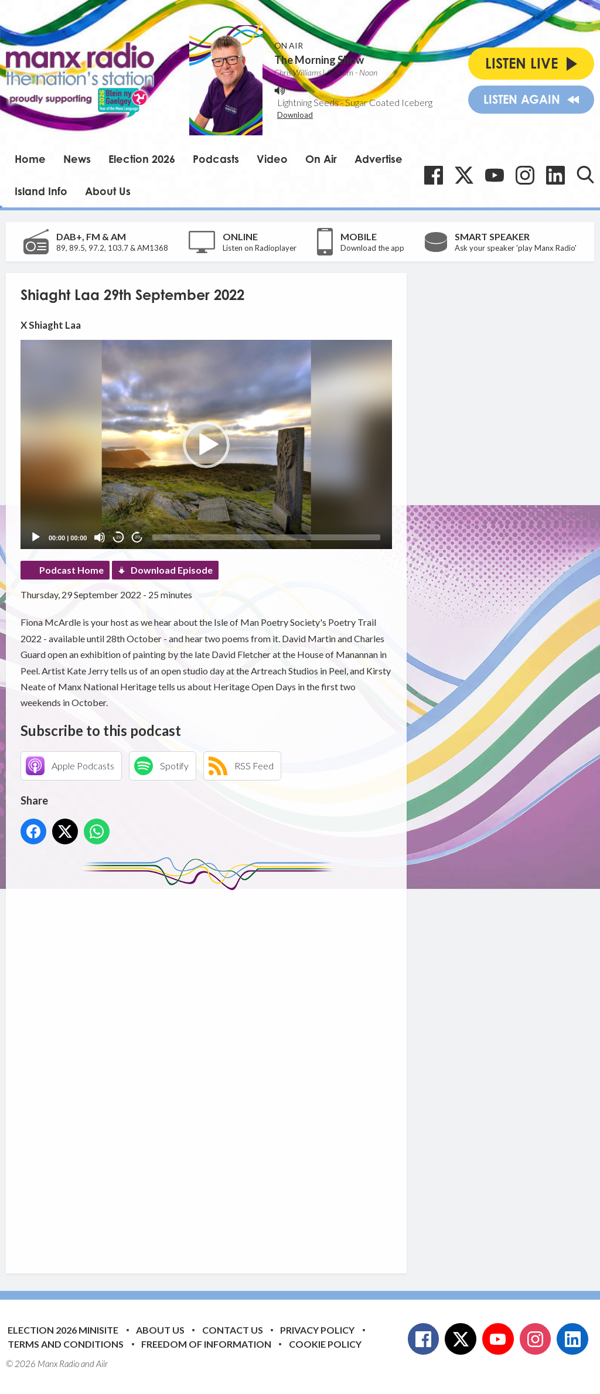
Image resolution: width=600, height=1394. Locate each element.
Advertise (378, 158)
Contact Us (232, 1329)
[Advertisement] (240, 1073)
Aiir (102, 1363)
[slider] (266, 537)
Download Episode (172, 569)
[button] (206, 444)
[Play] (36, 537)
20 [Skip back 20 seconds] (118, 537)
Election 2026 (141, 158)
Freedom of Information (206, 1343)
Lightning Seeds (308, 102)
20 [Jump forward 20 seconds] (137, 537)
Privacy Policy (317, 1329)
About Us (108, 191)
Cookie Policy (325, 1343)
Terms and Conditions (66, 1343)
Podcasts (216, 158)
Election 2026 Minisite (63, 1329)
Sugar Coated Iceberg (388, 102)
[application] (206, 444)
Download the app (372, 248)
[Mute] (99, 537)
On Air (321, 158)
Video (272, 158)
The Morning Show (319, 59)
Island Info (41, 191)
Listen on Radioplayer (259, 248)
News (77, 158)
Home (30, 158)
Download (295, 115)
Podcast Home (71, 569)
